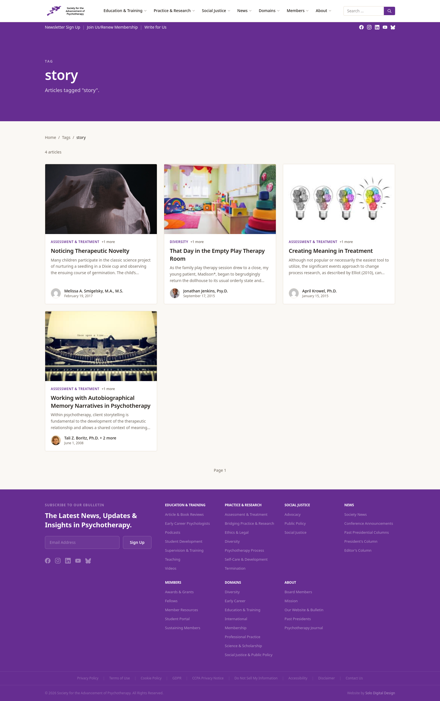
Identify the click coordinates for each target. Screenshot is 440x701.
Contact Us (354, 678)
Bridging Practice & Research (249, 523)
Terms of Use (119, 678)
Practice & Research (174, 10)
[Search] (389, 11)
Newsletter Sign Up (62, 27)
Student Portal (177, 618)
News (244, 10)
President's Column (360, 541)
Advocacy (293, 514)
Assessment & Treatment (246, 514)
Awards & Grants (179, 591)
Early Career (235, 600)
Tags (66, 137)
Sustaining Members (182, 627)
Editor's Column (358, 550)
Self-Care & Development (246, 559)
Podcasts (172, 532)
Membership (236, 627)
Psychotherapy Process (244, 550)
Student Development (183, 541)
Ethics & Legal (237, 532)
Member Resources (181, 609)
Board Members (298, 591)
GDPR (176, 678)
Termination (235, 568)
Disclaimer (326, 678)
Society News (355, 514)
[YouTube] (78, 560)
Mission (291, 600)
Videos (171, 568)
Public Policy (295, 523)
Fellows (171, 600)
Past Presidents (298, 618)
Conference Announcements (368, 523)
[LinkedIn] (68, 560)
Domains (269, 10)
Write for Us (156, 27)
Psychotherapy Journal (304, 627)
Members (298, 10)
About (324, 10)
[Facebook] (48, 560)
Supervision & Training (184, 550)
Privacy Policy (87, 678)
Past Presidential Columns (366, 532)
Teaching (172, 559)
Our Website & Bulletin (304, 609)
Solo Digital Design (380, 693)
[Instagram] (58, 560)
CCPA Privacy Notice (208, 678)
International (236, 618)
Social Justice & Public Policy (248, 654)
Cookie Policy (151, 678)
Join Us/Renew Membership (112, 27)
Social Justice (216, 10)
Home (50, 137)
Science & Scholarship (243, 645)
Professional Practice (242, 636)
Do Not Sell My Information (256, 678)
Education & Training (125, 10)
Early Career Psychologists (187, 523)
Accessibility (298, 678)
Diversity (232, 541)
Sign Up (137, 542)
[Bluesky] (88, 560)
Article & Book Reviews (184, 514)
